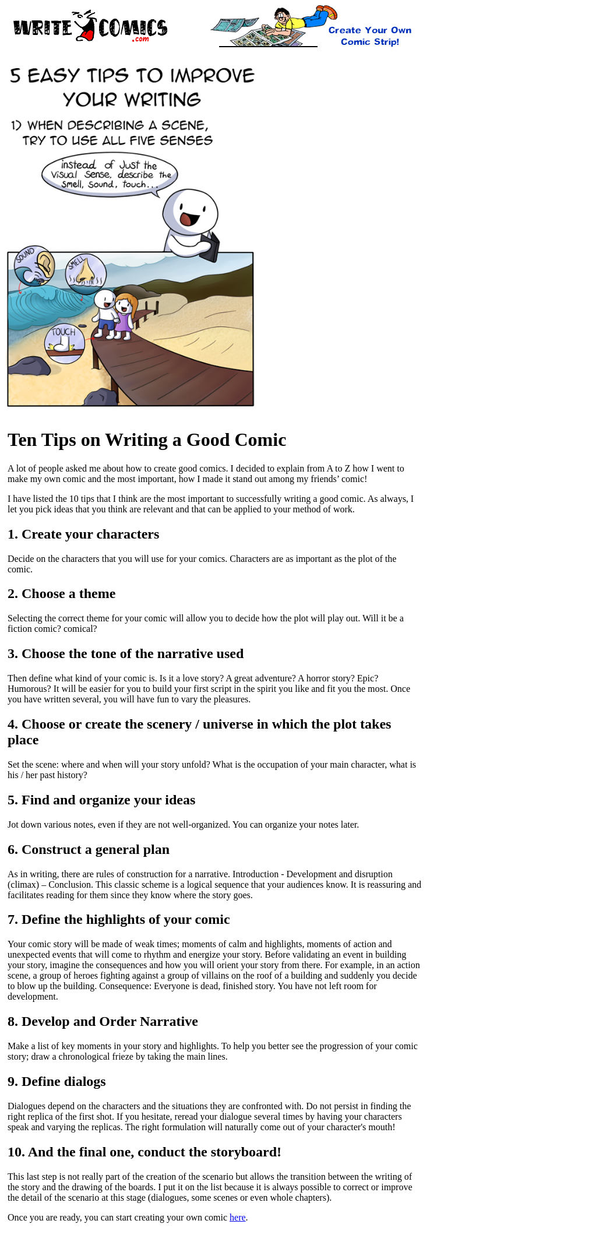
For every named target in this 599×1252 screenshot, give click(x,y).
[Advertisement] (214, 58)
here (238, 1217)
